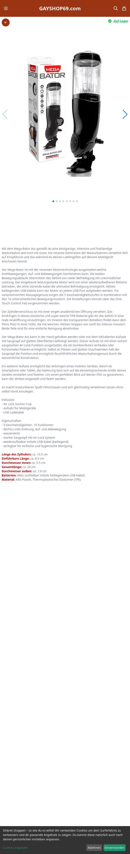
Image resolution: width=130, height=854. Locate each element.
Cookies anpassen (15, 848)
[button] (125, 114)
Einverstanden (114, 848)
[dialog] (65, 840)
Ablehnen (94, 848)
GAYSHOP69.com (60, 8)
